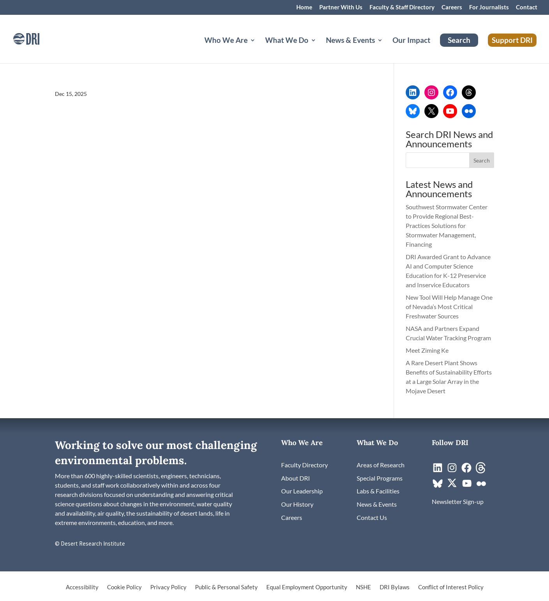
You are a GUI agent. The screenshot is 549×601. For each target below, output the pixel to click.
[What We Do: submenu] (320, 49)
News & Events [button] (350, 40)
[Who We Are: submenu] (259, 49)
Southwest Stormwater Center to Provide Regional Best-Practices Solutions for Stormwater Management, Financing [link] (446, 225)
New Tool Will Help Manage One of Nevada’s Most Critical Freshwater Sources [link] (449, 306)
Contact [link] (526, 7)
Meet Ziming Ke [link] (428, 350)
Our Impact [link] (411, 40)
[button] (481, 160)
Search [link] (459, 39)
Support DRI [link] (512, 39)
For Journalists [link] (489, 7)
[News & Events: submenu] (386, 49)
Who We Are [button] (226, 40)
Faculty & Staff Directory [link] (402, 7)
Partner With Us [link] (340, 7)
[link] (37, 38)
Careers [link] (452, 7)
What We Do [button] (286, 40)
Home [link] (304, 7)
